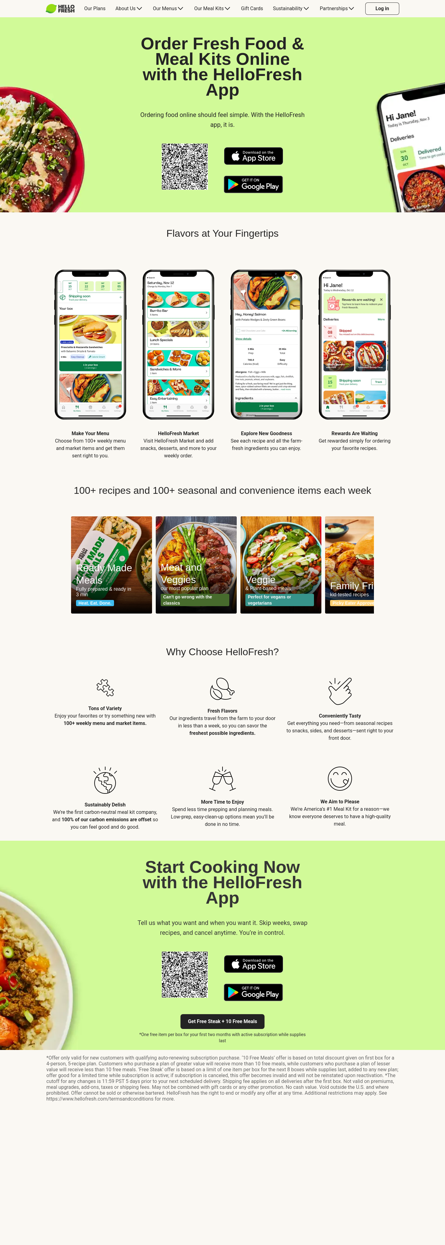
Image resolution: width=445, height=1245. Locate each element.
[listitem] (90, 358)
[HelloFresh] (60, 8)
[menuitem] (62, 8)
